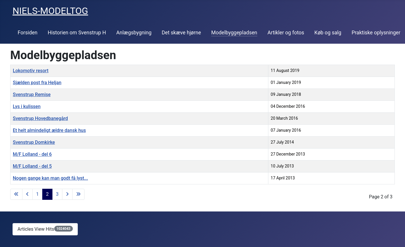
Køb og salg (327, 33)
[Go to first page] (16, 194)
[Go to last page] (78, 194)
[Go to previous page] (27, 194)
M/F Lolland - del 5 (32, 166)
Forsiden (28, 33)
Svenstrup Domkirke (34, 142)
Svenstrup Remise (32, 94)
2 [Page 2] (47, 194)
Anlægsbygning (134, 33)
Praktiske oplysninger (376, 33)
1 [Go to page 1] (37, 194)
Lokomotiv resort (30, 70)
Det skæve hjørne (181, 33)
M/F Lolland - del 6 (32, 154)
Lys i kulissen (26, 106)
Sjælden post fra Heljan (37, 82)
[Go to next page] (67, 194)
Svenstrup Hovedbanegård (40, 118)
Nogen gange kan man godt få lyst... (50, 178)
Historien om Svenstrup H (77, 33)
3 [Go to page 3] (57, 194)
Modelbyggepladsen (234, 33)
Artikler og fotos (285, 33)
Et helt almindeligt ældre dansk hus (49, 130)
